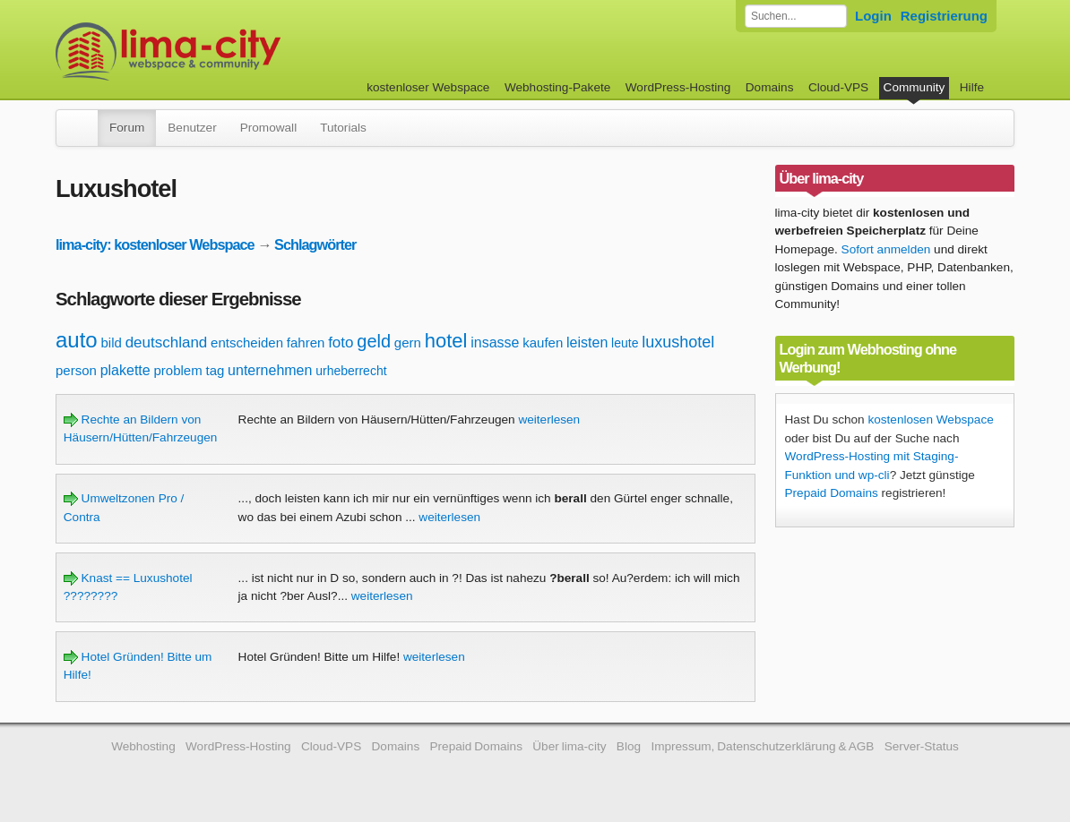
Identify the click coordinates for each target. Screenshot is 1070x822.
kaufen (542, 342)
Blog (629, 746)
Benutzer (192, 127)
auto (77, 340)
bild (111, 342)
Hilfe (972, 87)
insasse (494, 342)
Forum (126, 127)
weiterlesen (549, 419)
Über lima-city (569, 746)
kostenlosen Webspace (930, 419)
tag (214, 370)
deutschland (166, 342)
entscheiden (247, 342)
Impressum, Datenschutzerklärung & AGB (762, 746)
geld (374, 341)
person (76, 370)
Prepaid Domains (831, 493)
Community (914, 87)
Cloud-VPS (838, 87)
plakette (125, 370)
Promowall (268, 127)
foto (340, 342)
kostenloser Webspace (428, 87)
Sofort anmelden (886, 249)
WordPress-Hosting (678, 87)
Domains (770, 87)
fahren (306, 342)
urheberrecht (350, 371)
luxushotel (678, 342)
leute (624, 343)
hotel (446, 341)
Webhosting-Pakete (557, 87)
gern (407, 342)
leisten (587, 342)
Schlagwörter (315, 244)
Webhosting (143, 746)
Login (873, 15)
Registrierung (944, 15)
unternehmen (270, 370)
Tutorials (343, 127)
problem (177, 370)
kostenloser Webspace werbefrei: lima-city (235, 51)
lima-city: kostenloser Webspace (155, 244)
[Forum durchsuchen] (796, 16)
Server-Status (921, 746)
